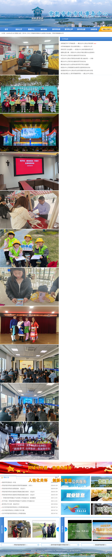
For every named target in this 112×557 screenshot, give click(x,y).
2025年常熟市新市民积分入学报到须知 (30, 513)
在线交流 (94, 29)
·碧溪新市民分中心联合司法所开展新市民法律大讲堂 (76, 70)
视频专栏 (62, 529)
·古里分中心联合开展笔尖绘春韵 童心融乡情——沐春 (76, 58)
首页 (6, 29)
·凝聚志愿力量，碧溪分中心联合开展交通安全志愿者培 (77, 52)
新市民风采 (56, 29)
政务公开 (19, 29)
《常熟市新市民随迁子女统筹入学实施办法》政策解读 (30, 497)
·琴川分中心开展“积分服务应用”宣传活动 (73, 55)
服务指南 (44, 29)
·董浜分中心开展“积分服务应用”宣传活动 (73, 61)
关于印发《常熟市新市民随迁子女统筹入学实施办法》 (30, 501)
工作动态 (65, 39)
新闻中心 (31, 29)
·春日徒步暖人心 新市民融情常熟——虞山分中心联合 (76, 73)
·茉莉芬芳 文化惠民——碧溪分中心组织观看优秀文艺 (76, 49)
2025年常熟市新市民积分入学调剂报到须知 (30, 507)
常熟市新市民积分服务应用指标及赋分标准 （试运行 (30, 491)
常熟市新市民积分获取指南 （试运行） (30, 488)
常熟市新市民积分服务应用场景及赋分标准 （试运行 (30, 494)
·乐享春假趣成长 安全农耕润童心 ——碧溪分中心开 (76, 46)
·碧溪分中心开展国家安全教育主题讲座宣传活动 (75, 67)
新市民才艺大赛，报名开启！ (30, 504)
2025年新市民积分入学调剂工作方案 (30, 510)
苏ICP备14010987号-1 (75, 550)
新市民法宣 (81, 29)
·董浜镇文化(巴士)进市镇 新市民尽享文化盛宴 (74, 64)
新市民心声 (69, 29)
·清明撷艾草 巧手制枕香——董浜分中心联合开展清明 (76, 43)
